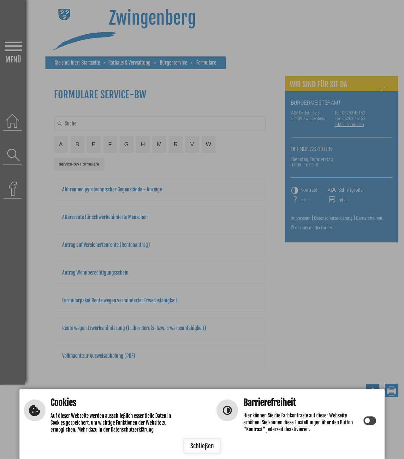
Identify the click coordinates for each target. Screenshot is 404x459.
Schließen (202, 446)
